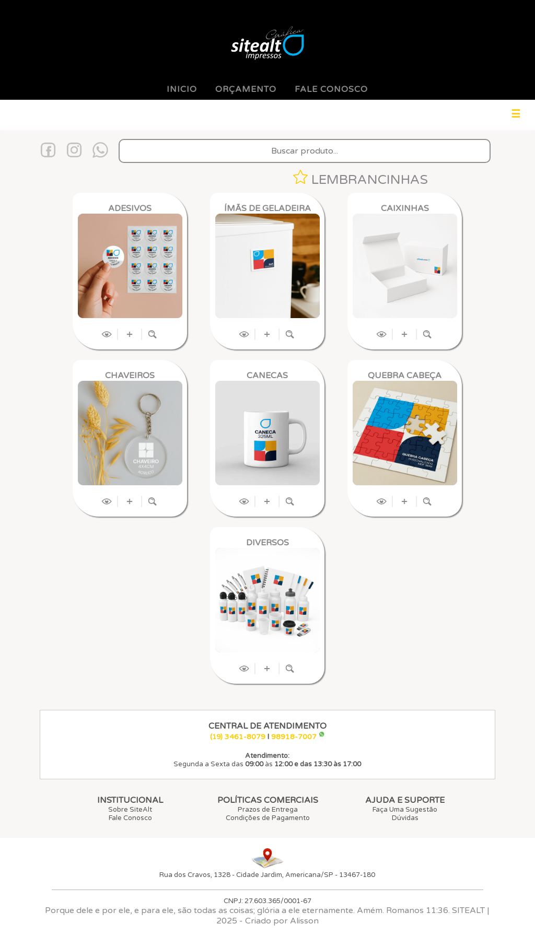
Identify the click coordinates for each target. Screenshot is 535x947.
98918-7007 (294, 736)
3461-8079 (245, 736)
